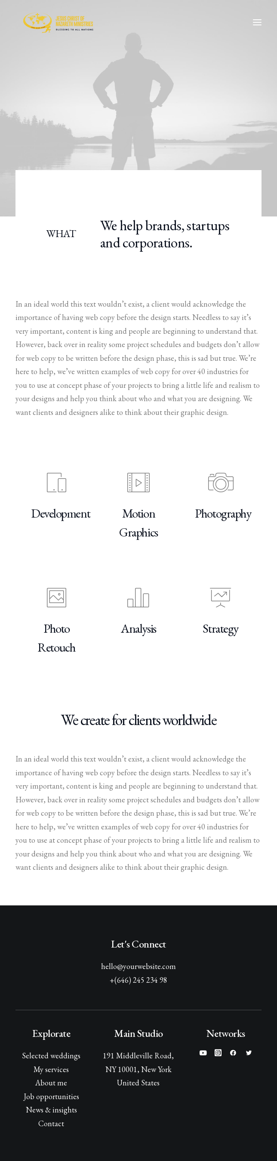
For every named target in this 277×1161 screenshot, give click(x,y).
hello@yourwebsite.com (138, 966)
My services (51, 1069)
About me (51, 1083)
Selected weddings (51, 1055)
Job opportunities (51, 1096)
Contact (51, 1123)
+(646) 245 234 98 (138, 980)
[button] (257, 22)
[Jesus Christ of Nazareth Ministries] (58, 22)
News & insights (51, 1110)
